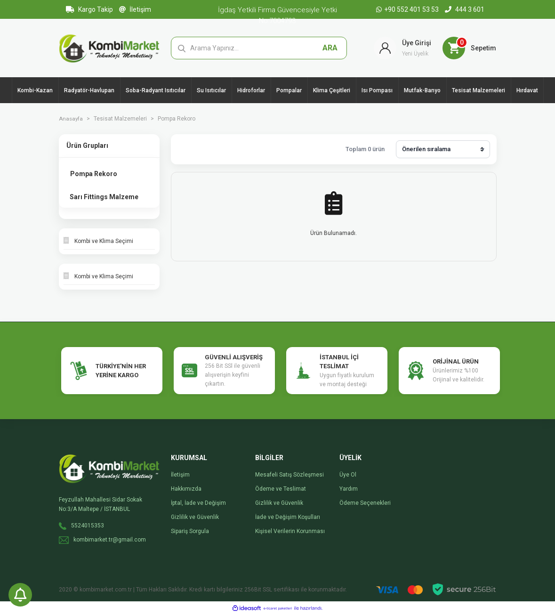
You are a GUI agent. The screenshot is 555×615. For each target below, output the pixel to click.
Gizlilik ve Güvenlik (195, 517)
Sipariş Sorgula (190, 531)
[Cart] (469, 48)
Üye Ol (347, 474)
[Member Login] (402, 48)
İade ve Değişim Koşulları (287, 517)
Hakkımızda (186, 489)
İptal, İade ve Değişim (198, 503)
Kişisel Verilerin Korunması (290, 531)
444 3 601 (464, 9)
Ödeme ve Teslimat (280, 489)
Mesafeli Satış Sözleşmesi (289, 474)
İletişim (135, 9)
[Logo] (109, 47)
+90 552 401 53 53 (408, 9)
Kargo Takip (89, 9)
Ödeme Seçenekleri (365, 503)
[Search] (259, 48)
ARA (330, 47)
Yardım (348, 489)
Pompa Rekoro (177, 118)
